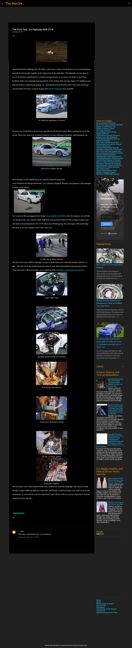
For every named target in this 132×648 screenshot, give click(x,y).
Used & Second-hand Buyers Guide (109, 153)
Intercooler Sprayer (103, 146)
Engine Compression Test (106, 126)
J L (19, 531)
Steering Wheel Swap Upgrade (107, 148)
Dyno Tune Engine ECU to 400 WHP (109, 125)
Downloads (100, 607)
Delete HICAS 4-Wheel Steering (108, 167)
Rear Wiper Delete (103, 169)
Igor (43, 85)
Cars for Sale (101, 605)
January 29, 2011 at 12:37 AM (28, 537)
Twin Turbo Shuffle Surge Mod (107, 142)
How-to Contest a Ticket (105, 128)
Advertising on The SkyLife (106, 609)
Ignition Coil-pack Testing (105, 172)
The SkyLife (13, 3)
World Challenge (55, 89)
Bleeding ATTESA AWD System (107, 174)
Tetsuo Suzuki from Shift (55, 216)
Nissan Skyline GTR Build (106, 123)
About (98, 602)
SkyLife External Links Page (106, 612)
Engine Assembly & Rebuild (106, 137)
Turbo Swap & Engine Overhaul (108, 135)
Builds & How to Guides (105, 604)
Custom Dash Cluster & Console (108, 160)
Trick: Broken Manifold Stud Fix (108, 139)
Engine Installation (103, 141)
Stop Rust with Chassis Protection (109, 165)
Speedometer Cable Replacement (108, 156)
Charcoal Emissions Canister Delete (109, 158)
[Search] (129, 3)
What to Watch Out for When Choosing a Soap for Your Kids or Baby (116, 480)
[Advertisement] (110, 87)
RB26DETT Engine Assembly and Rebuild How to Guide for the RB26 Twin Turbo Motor (109, 303)
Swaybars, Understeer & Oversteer (109, 149)
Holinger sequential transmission (70, 270)
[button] (13, 36)
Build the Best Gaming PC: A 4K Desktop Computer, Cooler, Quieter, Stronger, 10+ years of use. (115, 382)
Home (98, 600)
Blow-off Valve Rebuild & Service (108, 162)
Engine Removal (102, 134)
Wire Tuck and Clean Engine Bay (108, 151)
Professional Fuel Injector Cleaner (109, 144)
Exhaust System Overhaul (106, 155)
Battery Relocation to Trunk (106, 170)
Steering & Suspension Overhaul (108, 163)
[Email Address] (110, 217)
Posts (101, 534)
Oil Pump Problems (103, 130)
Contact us (100, 611)
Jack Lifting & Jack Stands (106, 132)
